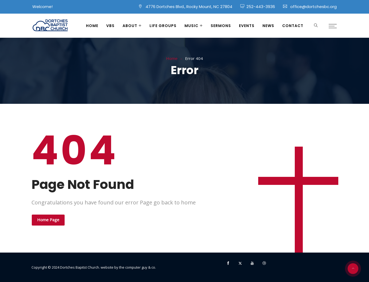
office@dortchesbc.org (313, 6)
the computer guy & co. (137, 267)
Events (246, 25)
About (130, 25)
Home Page (48, 219)
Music (191, 25)
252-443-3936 (260, 6)
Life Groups (163, 25)
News (268, 25)
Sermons (221, 25)
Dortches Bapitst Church (79, 267)
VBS (110, 25)
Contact (292, 25)
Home (92, 25)
